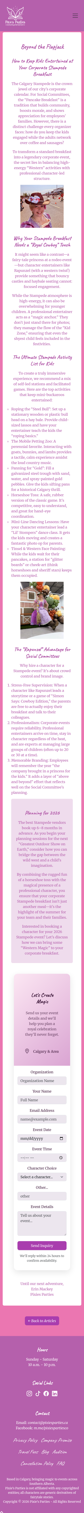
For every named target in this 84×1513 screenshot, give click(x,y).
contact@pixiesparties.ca (48, 1422)
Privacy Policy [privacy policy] (25, 1440)
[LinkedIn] (54, 1393)
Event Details (42, 1206)
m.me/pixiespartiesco (51, 1428)
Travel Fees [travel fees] (27, 1451)
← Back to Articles (42, 1321)
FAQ (60, 1463)
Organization (42, 1072)
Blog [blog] (44, 1451)
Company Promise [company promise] (56, 1440)
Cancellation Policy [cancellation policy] (36, 1463)
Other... (42, 1187)
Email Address (42, 1110)
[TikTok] (38, 1393)
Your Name (41, 1091)
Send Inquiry (42, 1245)
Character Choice (41, 1168)
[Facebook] (46, 1393)
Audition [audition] (59, 1451)
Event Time (42, 1149)
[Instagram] (29, 1393)
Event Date (42, 1129)
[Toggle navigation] (75, 15)
